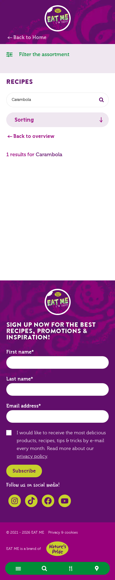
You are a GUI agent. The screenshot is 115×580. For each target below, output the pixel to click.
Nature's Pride (57, 548)
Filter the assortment (37, 54)
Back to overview (34, 136)
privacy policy (32, 456)
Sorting (24, 120)
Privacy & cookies (63, 532)
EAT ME (58, 18)
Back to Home (29, 37)
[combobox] (57, 100)
